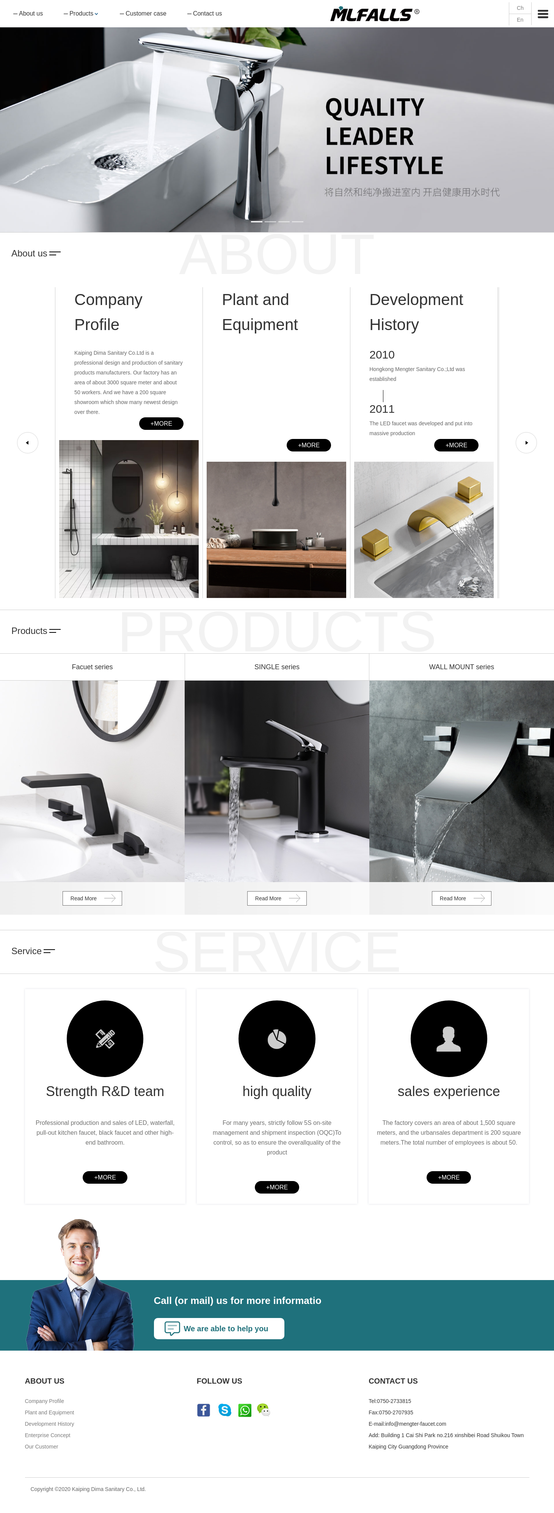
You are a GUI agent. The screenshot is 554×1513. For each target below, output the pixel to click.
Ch (520, 8)
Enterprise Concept (48, 1436)
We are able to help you (226, 1330)
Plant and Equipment (49, 1414)
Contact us (207, 13)
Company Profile (44, 1402)
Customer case (146, 13)
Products (81, 13)
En (520, 20)
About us (31, 13)
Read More (84, 898)
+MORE (161, 423)
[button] (41, 116)
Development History (49, 1425)
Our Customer (41, 1448)
